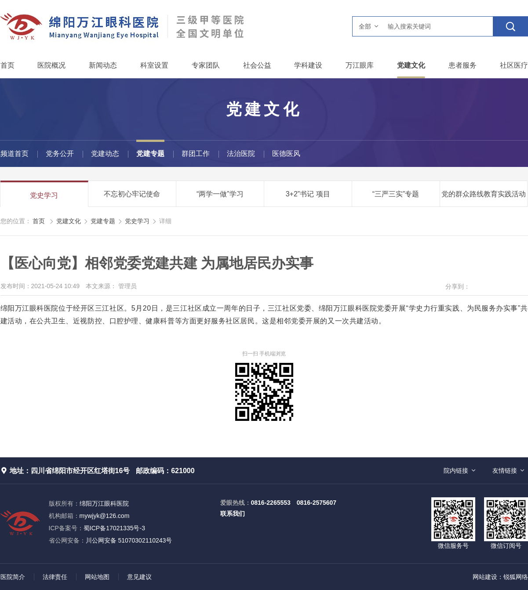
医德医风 (286, 153)
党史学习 (44, 195)
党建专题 (150, 153)
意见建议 (139, 576)
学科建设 (308, 65)
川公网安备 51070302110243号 (110, 540)
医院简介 (12, 576)
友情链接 (504, 470)
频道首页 (14, 153)
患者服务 (462, 65)
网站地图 (97, 576)
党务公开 (60, 153)
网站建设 (485, 576)
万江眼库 (360, 65)
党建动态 (105, 153)
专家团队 (206, 65)
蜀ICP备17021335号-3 (114, 528)
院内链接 (456, 470)
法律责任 (55, 576)
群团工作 (196, 153)
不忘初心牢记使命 (132, 194)
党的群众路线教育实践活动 (483, 194)
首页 (7, 65)
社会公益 (257, 65)
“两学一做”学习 (220, 194)
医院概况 (51, 65)
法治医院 (241, 153)
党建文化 (411, 65)
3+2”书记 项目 (308, 194)
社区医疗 (514, 65)
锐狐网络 (515, 576)
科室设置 (154, 65)
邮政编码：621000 (165, 470)
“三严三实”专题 (395, 194)
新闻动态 (103, 65)
